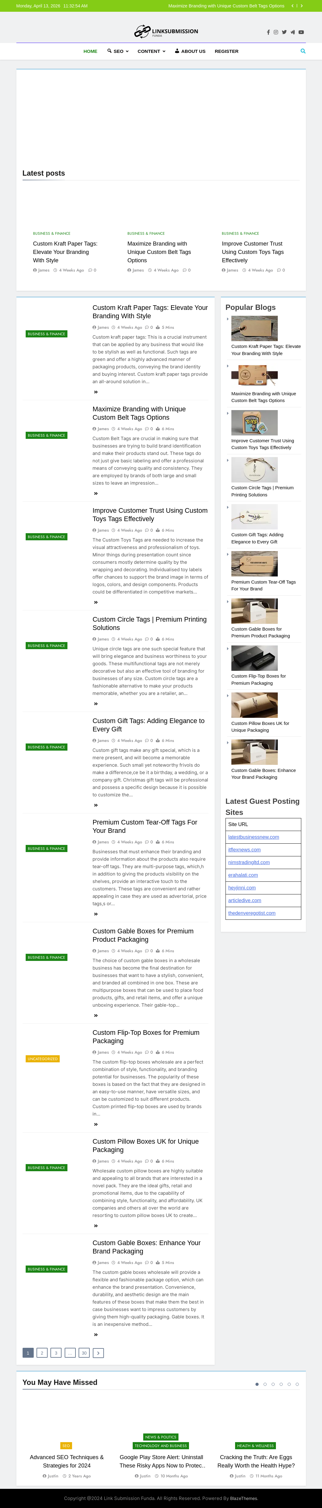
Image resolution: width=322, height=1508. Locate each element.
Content (149, 51)
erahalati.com (243, 875)
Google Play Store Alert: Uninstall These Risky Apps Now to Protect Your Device (161, 1465)
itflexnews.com (244, 849)
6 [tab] (297, 1384)
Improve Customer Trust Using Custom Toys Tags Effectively (253, 251)
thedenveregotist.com (252, 913)
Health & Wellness (255, 1446)
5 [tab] (289, 1384)
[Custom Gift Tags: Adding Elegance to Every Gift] (254, 527)
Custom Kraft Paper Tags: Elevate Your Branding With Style (65, 251)
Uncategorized (43, 1059)
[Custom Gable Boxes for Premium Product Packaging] (254, 622)
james (43, 270)
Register (226, 51)
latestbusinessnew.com (253, 837)
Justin (53, 1476)
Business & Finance (52, 233)
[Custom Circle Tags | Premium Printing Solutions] (254, 480)
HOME (90, 51)
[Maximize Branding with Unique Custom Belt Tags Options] (254, 386)
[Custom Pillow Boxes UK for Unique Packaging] (254, 716)
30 (84, 1353)
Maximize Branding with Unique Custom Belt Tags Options (227, 5)
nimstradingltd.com (249, 862)
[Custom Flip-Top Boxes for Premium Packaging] (254, 669)
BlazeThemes (243, 1498)
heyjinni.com (242, 887)
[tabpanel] (66, 1438)
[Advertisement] (161, 122)
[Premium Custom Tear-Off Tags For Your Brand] (254, 574)
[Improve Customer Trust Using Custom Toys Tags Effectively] (254, 433)
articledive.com (244, 900)
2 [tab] (265, 1384)
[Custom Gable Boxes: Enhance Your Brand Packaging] (254, 763)
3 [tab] (273, 1384)
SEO (66, 1446)
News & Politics (160, 1437)
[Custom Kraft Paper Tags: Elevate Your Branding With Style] (254, 339)
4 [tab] (281, 1384)
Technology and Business (161, 1446)
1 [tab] (257, 1384)
